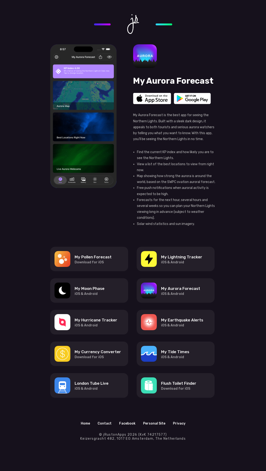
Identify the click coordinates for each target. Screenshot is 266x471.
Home (85, 423)
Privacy (179, 423)
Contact (105, 423)
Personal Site (154, 423)
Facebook (127, 423)
